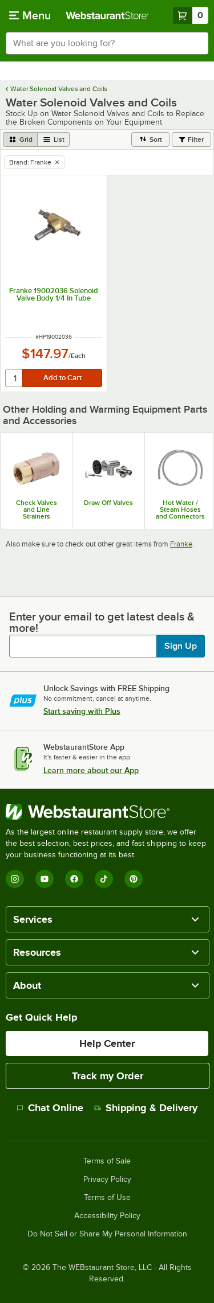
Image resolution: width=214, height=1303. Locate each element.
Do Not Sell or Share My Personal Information (107, 1234)
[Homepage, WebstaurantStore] (107, 15)
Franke (181, 544)
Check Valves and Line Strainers (36, 509)
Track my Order (107, 1076)
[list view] (54, 139)
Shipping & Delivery (145, 1107)
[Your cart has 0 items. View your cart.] (190, 15)
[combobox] (107, 43)
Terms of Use (107, 1198)
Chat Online (50, 1107)
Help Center (107, 1043)
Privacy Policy (107, 1179)
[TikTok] (104, 879)
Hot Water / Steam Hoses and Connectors (180, 509)
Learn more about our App (91, 770)
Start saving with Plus (81, 711)
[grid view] (20, 139)
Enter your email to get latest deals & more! (102, 622)
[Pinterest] (133, 879)
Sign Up (180, 646)
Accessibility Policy (107, 1216)
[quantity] (14, 378)
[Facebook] (74, 879)
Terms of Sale (107, 1161)
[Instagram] (15, 879)
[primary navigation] (30, 15)
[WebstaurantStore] (107, 812)
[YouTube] (44, 879)
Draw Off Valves (108, 502)
